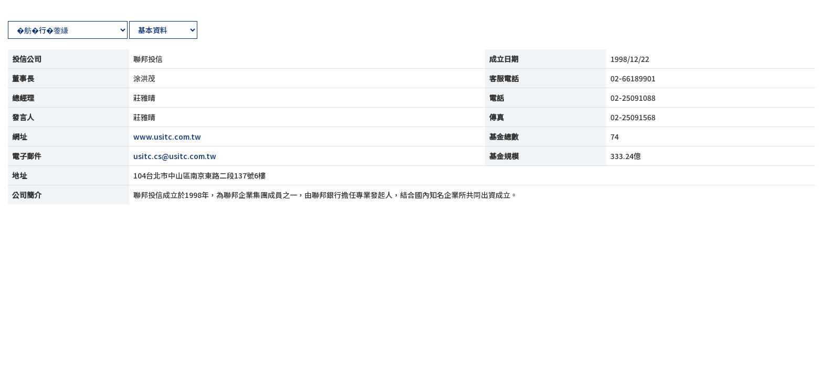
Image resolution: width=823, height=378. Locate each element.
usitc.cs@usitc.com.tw (174, 156)
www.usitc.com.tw (167, 136)
